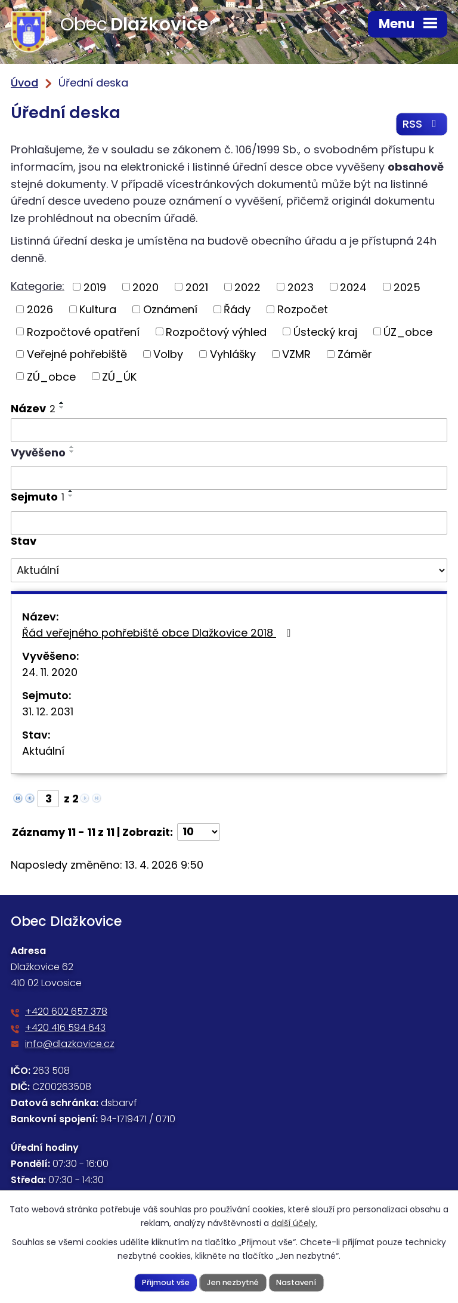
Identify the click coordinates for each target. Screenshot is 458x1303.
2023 (300, 287)
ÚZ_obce (407, 332)
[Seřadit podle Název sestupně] (62, 408)
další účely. (294, 1223)
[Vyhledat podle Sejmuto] (229, 523)
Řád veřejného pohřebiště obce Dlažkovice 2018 (158, 632)
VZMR (296, 354)
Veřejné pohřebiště (77, 354)
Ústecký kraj (325, 332)
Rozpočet (302, 309)
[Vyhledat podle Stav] (229, 570)
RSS (422, 124)
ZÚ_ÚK (119, 376)
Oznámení (170, 309)
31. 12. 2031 (47, 711)
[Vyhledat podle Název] (229, 431)
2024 (353, 287)
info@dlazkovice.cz (69, 1044)
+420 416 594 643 (65, 1028)
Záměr (355, 354)
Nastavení (296, 1282)
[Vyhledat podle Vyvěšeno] (229, 478)
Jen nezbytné (233, 1282)
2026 (40, 309)
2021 (196, 287)
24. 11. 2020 (50, 672)
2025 (407, 287)
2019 (94, 287)
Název (33, 409)
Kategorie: (37, 286)
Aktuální (43, 750)
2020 (145, 287)
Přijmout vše (166, 1282)
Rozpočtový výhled (216, 332)
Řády (237, 309)
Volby (168, 354)
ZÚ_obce (51, 376)
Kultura (97, 309)
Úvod (24, 82)
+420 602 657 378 (66, 1012)
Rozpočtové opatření (83, 332)
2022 (247, 287)
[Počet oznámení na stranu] (198, 832)
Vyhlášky (233, 354)
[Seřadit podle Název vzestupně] (62, 403)
